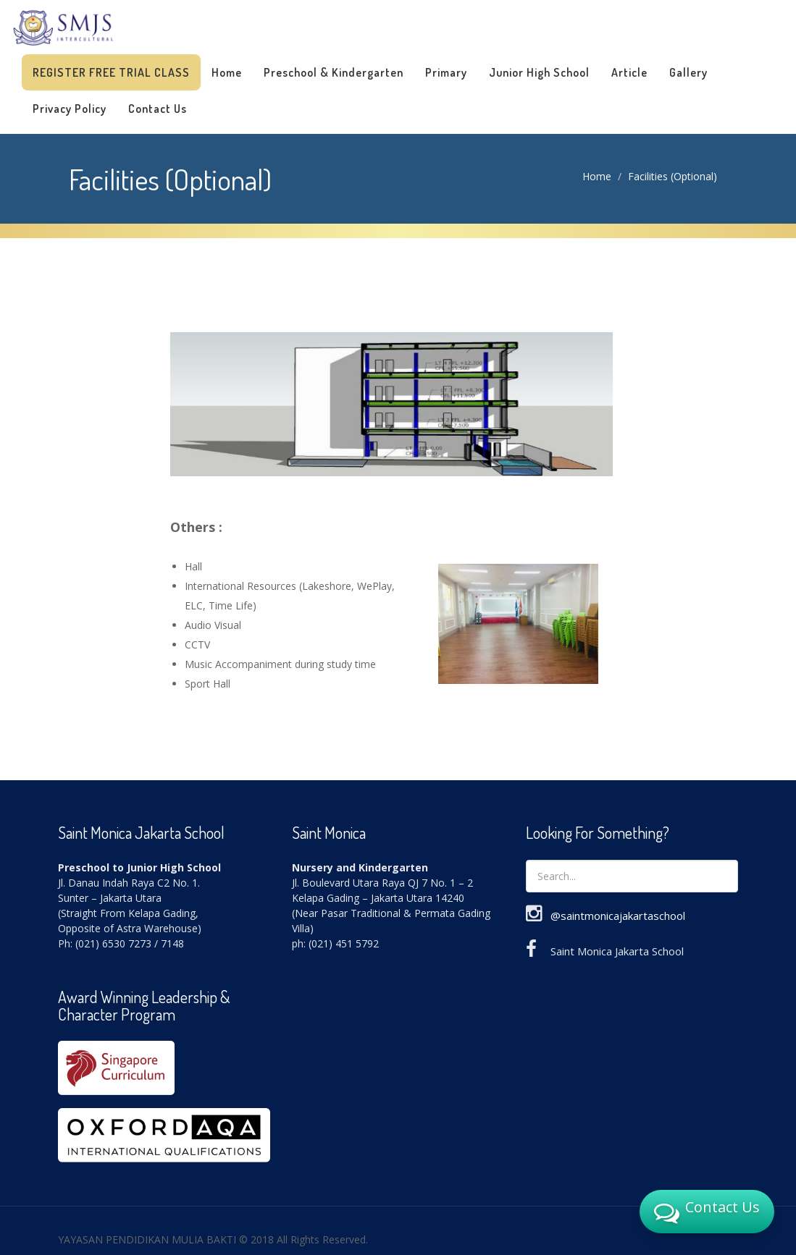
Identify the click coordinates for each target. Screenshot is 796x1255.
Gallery (688, 72)
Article (629, 72)
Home (226, 72)
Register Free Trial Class (111, 72)
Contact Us (157, 108)
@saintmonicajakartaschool (617, 915)
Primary (446, 72)
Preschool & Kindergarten (333, 72)
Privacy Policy (69, 108)
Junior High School (539, 72)
